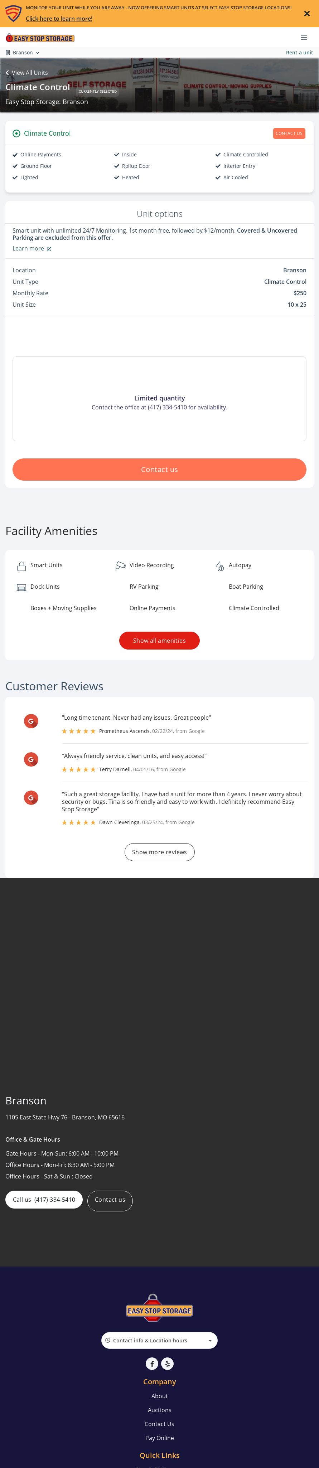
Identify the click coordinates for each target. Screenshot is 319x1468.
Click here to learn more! (59, 19)
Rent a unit (299, 52)
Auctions (159, 1410)
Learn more (32, 248)
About (159, 1396)
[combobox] (159, 1340)
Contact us (159, 469)
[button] (152, 1363)
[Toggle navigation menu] (306, 37)
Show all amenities (159, 641)
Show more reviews (159, 852)
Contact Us (159, 1424)
